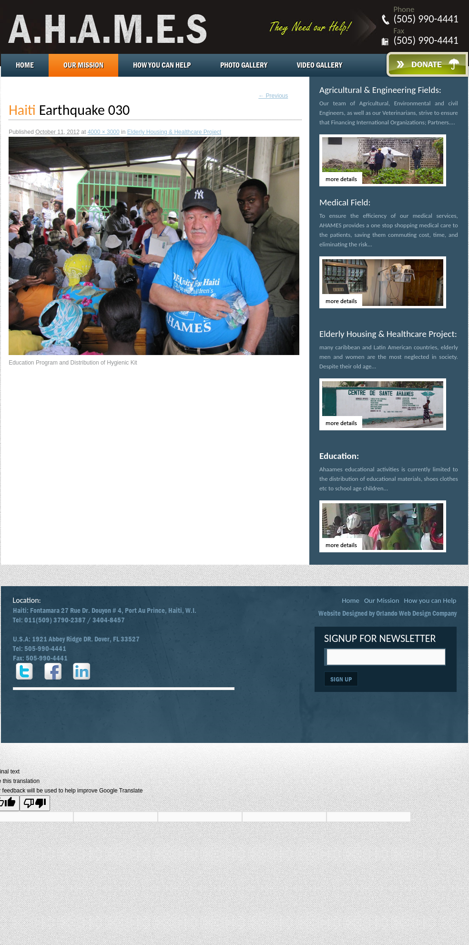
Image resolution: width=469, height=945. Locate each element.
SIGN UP (341, 679)
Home (25, 65)
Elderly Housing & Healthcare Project (174, 132)
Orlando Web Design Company (416, 613)
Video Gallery (319, 65)
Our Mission (83, 65)
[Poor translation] (35, 803)
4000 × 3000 (104, 132)
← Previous (273, 95)
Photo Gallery (243, 65)
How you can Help (162, 65)
